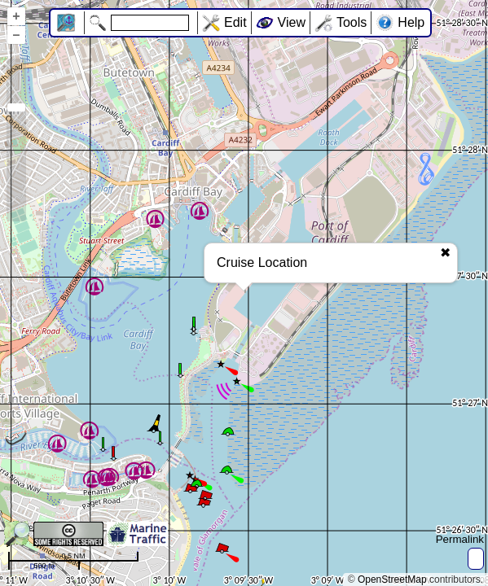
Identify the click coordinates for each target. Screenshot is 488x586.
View (292, 22)
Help (411, 22)
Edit (235, 22)
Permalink (460, 539)
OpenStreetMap (392, 579)
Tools (351, 22)
